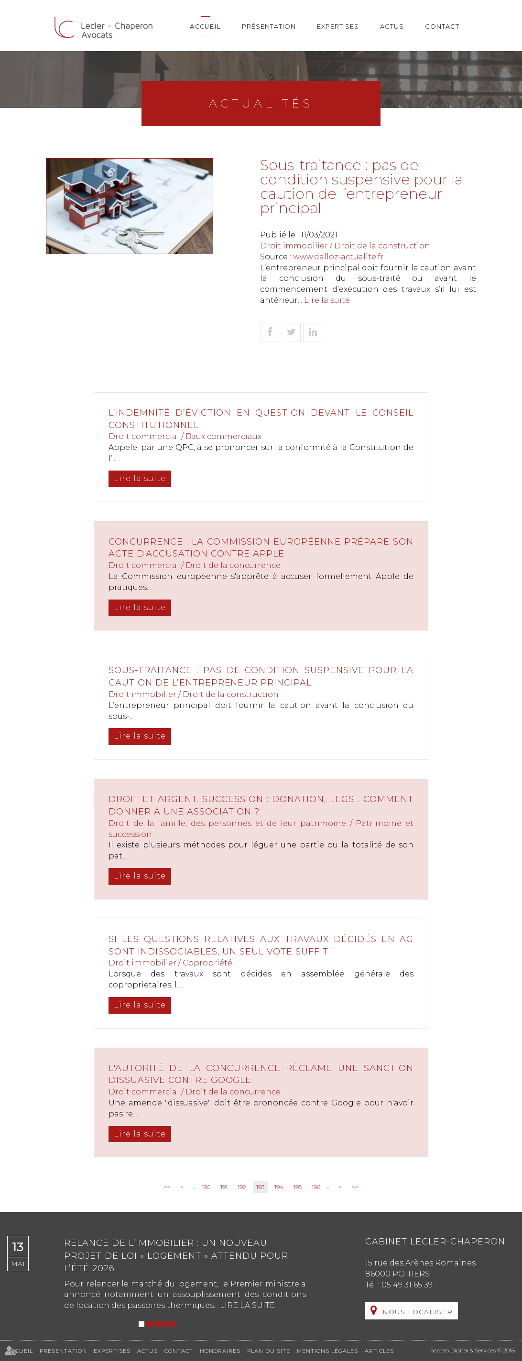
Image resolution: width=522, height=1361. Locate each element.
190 (206, 1186)
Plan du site (268, 1351)
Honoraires (220, 1351)
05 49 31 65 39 (407, 1284)
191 (224, 1186)
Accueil (205, 26)
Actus (392, 26)
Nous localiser (417, 1311)
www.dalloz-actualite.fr (338, 256)
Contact (442, 26)
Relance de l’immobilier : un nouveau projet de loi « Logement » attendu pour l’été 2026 (176, 1256)
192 (242, 1186)
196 (316, 1186)
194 (278, 1186)
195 (298, 1186)
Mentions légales (327, 1351)
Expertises (338, 26)
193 (260, 1186)
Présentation (269, 26)
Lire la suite (327, 300)
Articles (379, 1351)
